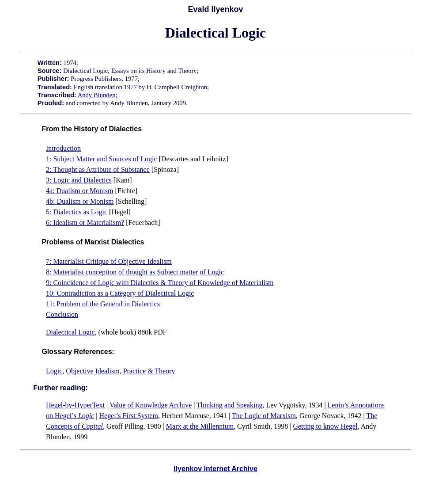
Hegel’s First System (128, 415)
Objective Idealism (92, 371)
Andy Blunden (97, 95)
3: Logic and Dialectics (79, 180)
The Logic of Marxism (264, 415)
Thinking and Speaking (229, 405)
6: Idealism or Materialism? (85, 222)
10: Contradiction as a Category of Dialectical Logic (120, 293)
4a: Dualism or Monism (79, 190)
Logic (54, 371)
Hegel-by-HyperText (75, 405)
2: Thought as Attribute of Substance (98, 169)
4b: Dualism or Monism (79, 201)
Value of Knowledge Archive (151, 405)
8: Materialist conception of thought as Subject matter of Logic (135, 272)
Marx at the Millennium (200, 426)
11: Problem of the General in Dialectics (103, 304)
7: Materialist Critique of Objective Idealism (109, 261)
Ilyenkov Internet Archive (215, 468)
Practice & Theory (149, 371)
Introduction (63, 148)
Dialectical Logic (70, 332)
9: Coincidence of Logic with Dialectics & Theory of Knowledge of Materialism (160, 282)
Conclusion (62, 314)
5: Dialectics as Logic (76, 212)
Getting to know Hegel (325, 426)
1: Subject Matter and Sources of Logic (101, 159)
